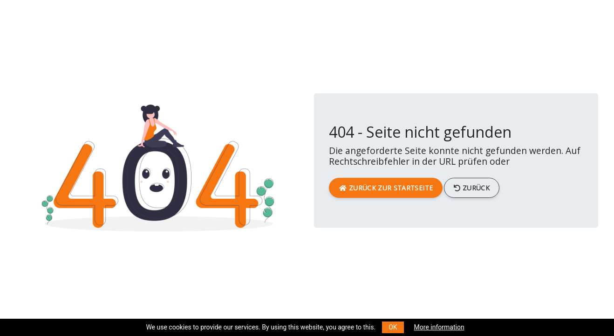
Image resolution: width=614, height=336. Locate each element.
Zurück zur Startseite (386, 187)
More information (439, 327)
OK (393, 327)
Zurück (472, 187)
